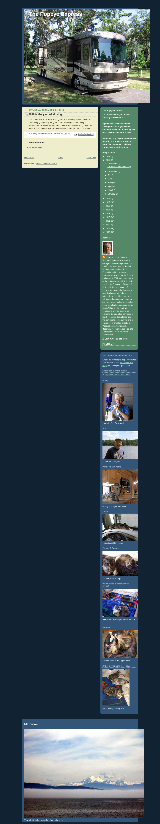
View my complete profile (117, 339)
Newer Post (29, 158)
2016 (108, 206)
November (113, 171)
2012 (108, 217)
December (113, 163)
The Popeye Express (55, 14)
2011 (108, 221)
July (110, 175)
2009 (108, 228)
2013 (108, 213)
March (111, 190)
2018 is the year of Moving (119, 167)
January (112, 194)
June (110, 179)
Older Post (91, 158)
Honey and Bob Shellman (117, 257)
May (110, 182)
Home (60, 158)
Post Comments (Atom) (46, 163)
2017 (108, 202)
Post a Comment (34, 148)
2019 (108, 160)
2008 (108, 232)
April (110, 186)
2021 (108, 156)
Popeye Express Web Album (117, 375)
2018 (108, 198)
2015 (108, 210)
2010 (108, 225)
